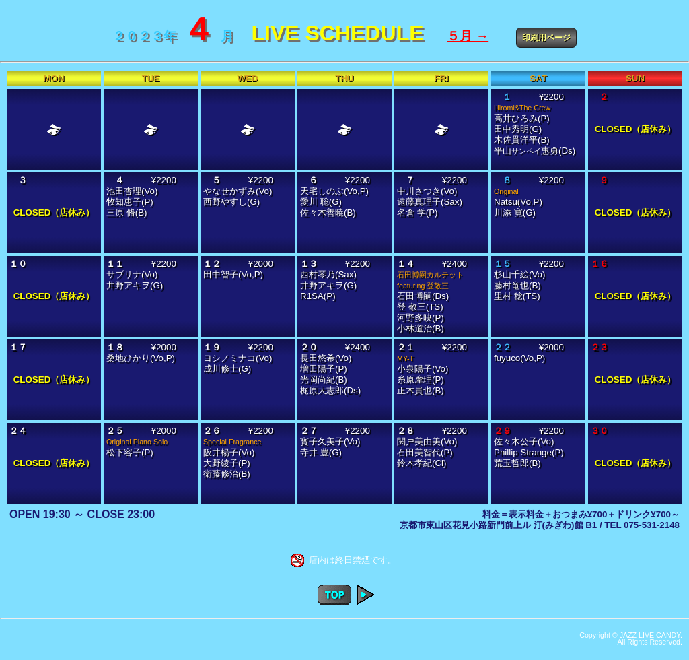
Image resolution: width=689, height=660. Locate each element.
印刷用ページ (546, 37)
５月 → (467, 36)
